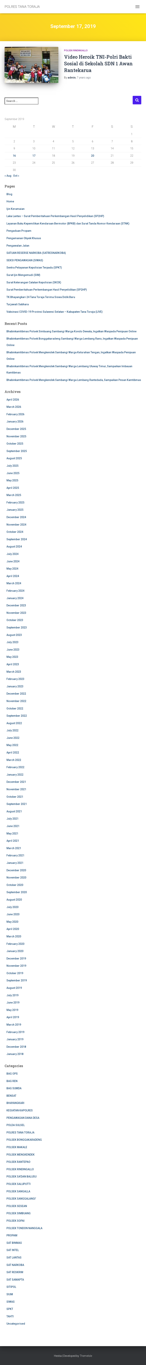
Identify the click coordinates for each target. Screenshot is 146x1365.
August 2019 (14, 987)
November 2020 (16, 877)
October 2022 (14, 708)
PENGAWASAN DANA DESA (22, 1117)
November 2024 (16, 524)
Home (10, 201)
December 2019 (16, 958)
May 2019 (12, 1010)
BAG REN (11, 1081)
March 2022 (13, 759)
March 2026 (13, 406)
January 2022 (14, 774)
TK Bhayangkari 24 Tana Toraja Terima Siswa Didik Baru (40, 297)
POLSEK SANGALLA (18, 1191)
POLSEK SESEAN (16, 1206)
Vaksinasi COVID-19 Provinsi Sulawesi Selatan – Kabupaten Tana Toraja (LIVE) (54, 311)
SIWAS (10, 1301)
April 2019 (12, 1017)
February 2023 (15, 678)
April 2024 (12, 576)
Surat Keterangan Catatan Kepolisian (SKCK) (33, 282)
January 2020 (14, 951)
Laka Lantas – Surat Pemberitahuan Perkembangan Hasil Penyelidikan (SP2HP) (55, 216)
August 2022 (14, 723)
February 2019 (15, 1032)
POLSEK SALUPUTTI (18, 1183)
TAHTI (10, 1316)
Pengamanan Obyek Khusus (23, 238)
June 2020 (12, 914)
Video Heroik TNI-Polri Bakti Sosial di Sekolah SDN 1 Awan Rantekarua (98, 63)
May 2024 (12, 568)
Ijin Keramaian (15, 208)
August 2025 (14, 458)
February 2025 (15, 502)
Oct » (16, 175)
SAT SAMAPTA (15, 1279)
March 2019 (13, 1024)
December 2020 (16, 870)
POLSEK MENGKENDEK (20, 1154)
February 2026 (15, 414)
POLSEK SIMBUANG (18, 1213)
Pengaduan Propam (18, 230)
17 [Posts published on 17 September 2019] (33, 155)
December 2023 (16, 605)
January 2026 (14, 421)
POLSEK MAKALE (16, 1147)
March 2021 (13, 848)
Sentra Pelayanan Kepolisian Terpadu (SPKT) (34, 267)
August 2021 (14, 811)
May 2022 (12, 745)
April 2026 (12, 399)
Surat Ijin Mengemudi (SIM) (23, 275)
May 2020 (12, 921)
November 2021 (16, 789)
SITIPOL (11, 1286)
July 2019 (12, 995)
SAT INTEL (12, 1250)
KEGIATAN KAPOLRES (19, 1110)
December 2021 (16, 781)
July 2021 (12, 818)
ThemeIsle (86, 1355)
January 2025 (14, 509)
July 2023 (12, 642)
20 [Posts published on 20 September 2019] (92, 155)
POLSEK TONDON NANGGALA (24, 1228)
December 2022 (16, 693)
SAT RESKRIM (14, 1272)
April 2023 (12, 664)
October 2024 (14, 531)
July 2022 (12, 730)
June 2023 (12, 649)
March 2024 (13, 583)
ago (84, 77)
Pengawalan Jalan (17, 245)
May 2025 (12, 480)
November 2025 (16, 436)
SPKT (9, 1308)
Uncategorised (15, 1323)
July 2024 (12, 553)
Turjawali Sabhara (17, 304)
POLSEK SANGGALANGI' (21, 1198)
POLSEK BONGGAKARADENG (24, 1139)
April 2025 (12, 487)
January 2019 (14, 1039)
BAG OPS (12, 1073)
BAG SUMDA (13, 1088)
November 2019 (16, 965)
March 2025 (13, 495)
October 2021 (14, 796)
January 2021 (14, 862)
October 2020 (14, 884)
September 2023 (16, 627)
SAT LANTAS (13, 1257)
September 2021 (16, 804)
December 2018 (16, 1046)
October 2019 (14, 973)
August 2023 (14, 634)
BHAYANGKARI (15, 1103)
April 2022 (12, 752)
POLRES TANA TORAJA (20, 1132)
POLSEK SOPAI (15, 1220)
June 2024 (12, 561)
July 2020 (12, 907)
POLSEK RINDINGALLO (76, 50)
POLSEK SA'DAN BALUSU (21, 1176)
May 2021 (12, 833)
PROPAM (11, 1235)
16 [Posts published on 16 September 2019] (14, 155)
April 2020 (12, 929)
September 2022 (16, 715)
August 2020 (14, 899)
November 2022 (16, 701)
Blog (9, 194)
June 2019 (12, 1002)
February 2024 (15, 590)
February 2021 (15, 855)
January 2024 (14, 598)
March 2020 (13, 936)
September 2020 (16, 892)
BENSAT (11, 1095)
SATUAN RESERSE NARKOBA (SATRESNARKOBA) (36, 252)
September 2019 (16, 980)
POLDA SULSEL (15, 1125)
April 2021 (12, 840)
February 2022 (15, 767)
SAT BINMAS (14, 1242)
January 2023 (14, 686)
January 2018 (14, 1054)
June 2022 (12, 737)
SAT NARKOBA (15, 1264)
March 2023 (13, 671)
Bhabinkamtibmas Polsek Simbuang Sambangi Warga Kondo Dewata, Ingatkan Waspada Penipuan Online (71, 331)
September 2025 (16, 451)
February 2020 (15, 943)
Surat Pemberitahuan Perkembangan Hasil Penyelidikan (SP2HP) (46, 289)
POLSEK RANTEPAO (18, 1161)
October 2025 (14, 443)
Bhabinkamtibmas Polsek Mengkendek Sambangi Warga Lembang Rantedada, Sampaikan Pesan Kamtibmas (73, 380)
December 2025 (16, 428)
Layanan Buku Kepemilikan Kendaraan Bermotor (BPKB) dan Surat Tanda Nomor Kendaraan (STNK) (67, 223)
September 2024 (16, 539)
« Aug (8, 175)
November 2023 (16, 612)
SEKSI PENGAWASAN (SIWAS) (24, 260)
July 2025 (12, 465)
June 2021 (12, 826)
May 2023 (12, 656)
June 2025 (12, 473)
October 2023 (14, 620)
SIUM (9, 1294)
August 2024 (14, 546)
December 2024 (16, 517)
